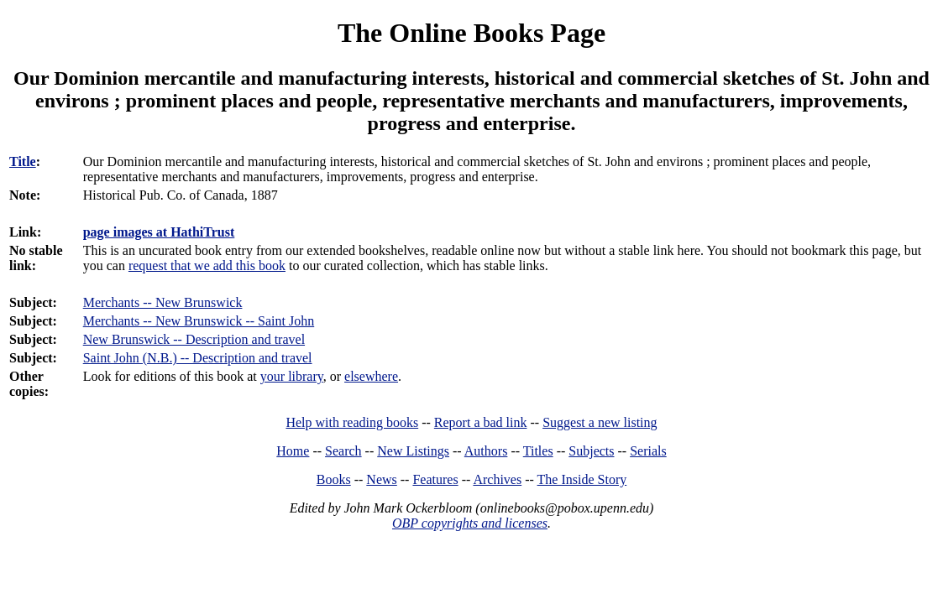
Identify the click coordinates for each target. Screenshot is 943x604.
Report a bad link (480, 422)
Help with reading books (352, 422)
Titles (538, 451)
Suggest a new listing (599, 422)
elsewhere (371, 376)
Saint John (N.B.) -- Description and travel (197, 358)
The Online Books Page (471, 33)
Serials (648, 451)
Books (334, 479)
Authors (486, 451)
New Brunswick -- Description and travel (194, 339)
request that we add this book (207, 265)
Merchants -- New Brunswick (163, 302)
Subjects (591, 451)
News (381, 479)
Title (22, 161)
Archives (497, 479)
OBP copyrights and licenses (469, 523)
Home (292, 451)
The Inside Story (582, 479)
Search (343, 451)
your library (291, 376)
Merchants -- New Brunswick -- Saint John (199, 321)
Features (435, 479)
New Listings (413, 451)
